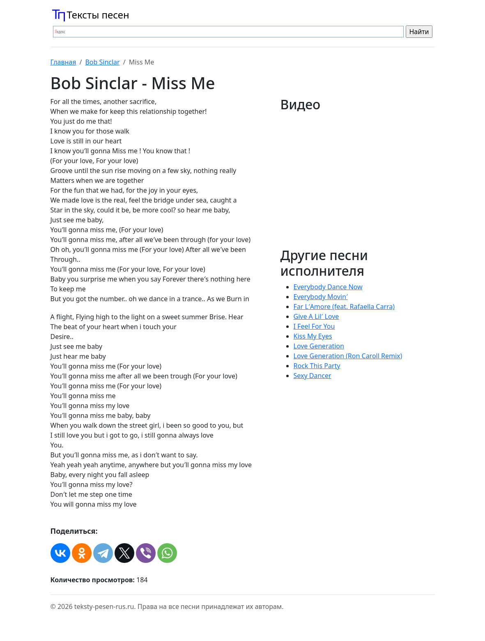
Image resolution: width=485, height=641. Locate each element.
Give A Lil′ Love (316, 316)
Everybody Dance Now (328, 286)
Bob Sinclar (102, 62)
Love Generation (319, 345)
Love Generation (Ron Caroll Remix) (348, 355)
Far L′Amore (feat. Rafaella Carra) (344, 306)
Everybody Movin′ (321, 296)
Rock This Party (317, 365)
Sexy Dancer (312, 375)
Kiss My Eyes (313, 336)
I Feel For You (314, 326)
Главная (63, 62)
